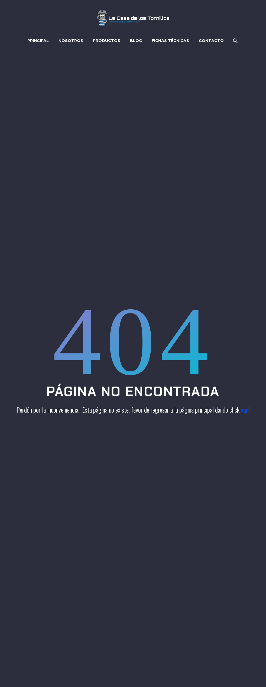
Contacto (211, 40)
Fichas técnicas (170, 40)
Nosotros (71, 40)
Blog (136, 40)
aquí (245, 409)
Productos (106, 40)
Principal (38, 40)
